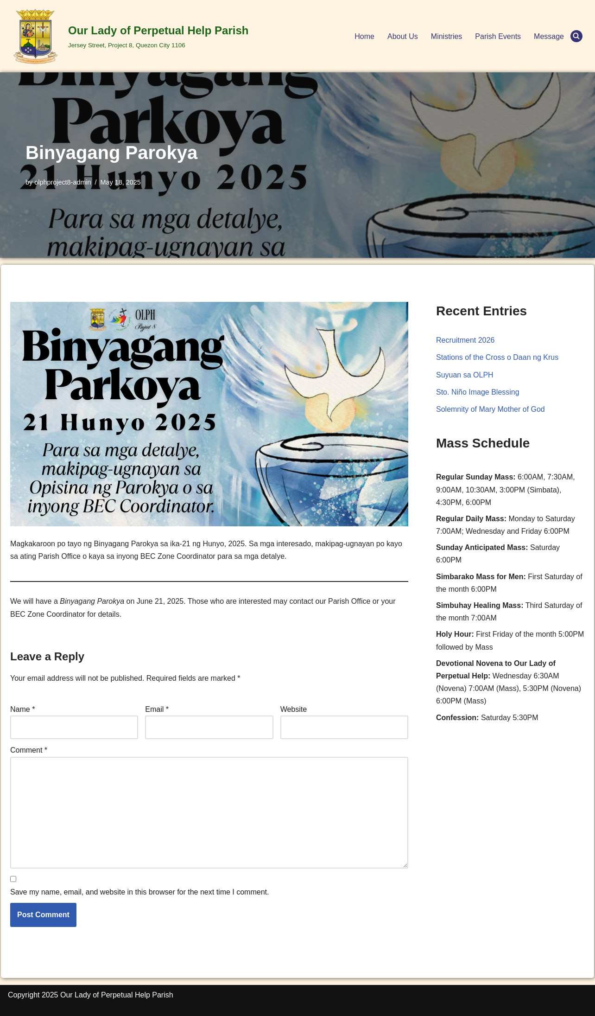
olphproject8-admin (62, 182)
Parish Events (498, 36)
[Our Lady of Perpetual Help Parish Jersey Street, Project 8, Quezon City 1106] (128, 36)
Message (549, 36)
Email (157, 709)
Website (293, 709)
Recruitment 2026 (465, 340)
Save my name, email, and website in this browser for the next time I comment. (139, 892)
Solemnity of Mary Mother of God (490, 409)
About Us (402, 36)
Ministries (446, 36)
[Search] (576, 36)
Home (364, 36)
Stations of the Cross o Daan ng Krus (497, 357)
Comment (28, 750)
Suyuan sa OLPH (465, 375)
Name (22, 709)
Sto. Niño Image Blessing (477, 392)
